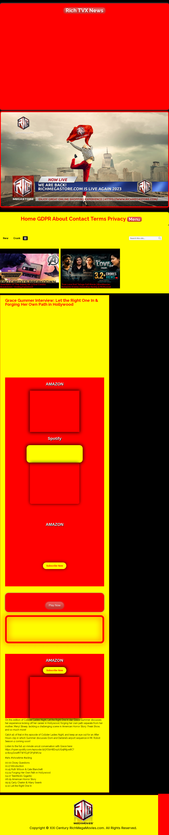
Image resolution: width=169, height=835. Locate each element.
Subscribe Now (54, 565)
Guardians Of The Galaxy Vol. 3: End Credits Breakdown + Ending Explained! (23, 285)
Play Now (55, 605)
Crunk (16, 238)
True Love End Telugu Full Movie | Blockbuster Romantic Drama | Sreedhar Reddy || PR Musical (86, 285)
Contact (79, 219)
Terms (98, 219)
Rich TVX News (84, 10)
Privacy (117, 219)
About (60, 219)
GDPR (44, 219)
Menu (134, 219)
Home (28, 219)
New (5, 238)
